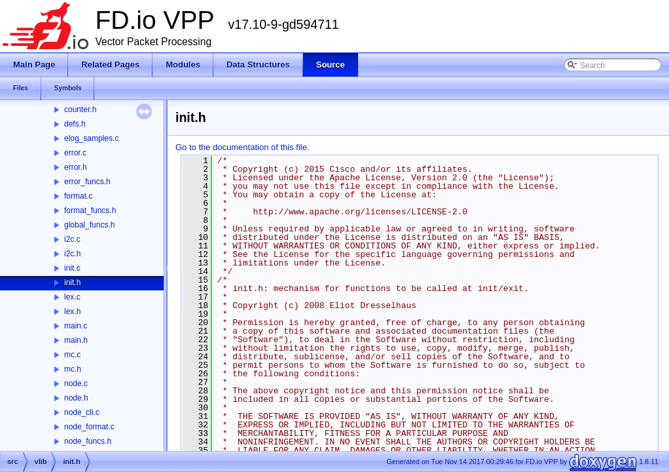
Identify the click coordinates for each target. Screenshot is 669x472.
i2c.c (72, 239)
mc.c (72, 354)
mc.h (72, 369)
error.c (75, 152)
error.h (75, 167)
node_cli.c (81, 412)
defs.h (75, 123)
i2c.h (72, 253)
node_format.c (89, 426)
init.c (72, 268)
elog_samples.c (91, 138)
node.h (76, 398)
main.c (75, 325)
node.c (76, 383)
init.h (72, 282)
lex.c (72, 297)
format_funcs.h (90, 210)
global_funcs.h (89, 224)
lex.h (72, 311)
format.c (78, 196)
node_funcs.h (87, 441)
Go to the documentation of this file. (242, 147)
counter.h (80, 109)
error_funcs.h (87, 181)
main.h (76, 340)
